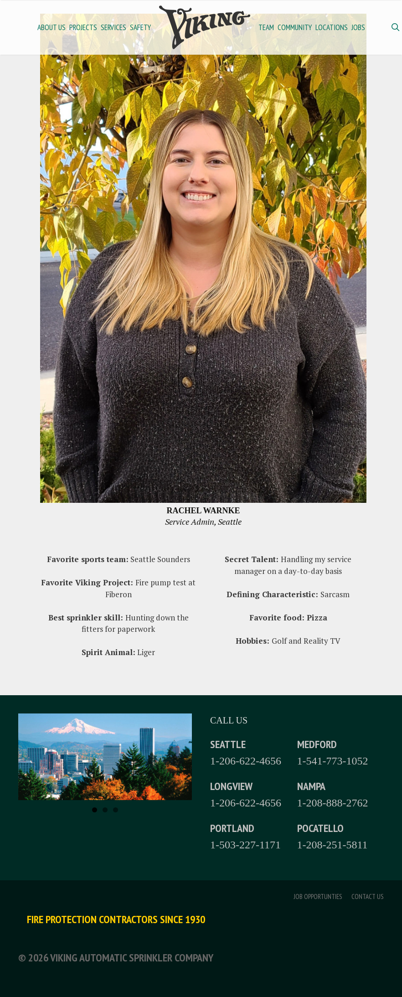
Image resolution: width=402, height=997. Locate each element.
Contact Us (367, 896)
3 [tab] (115, 809)
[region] (105, 757)
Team (266, 27)
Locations (331, 27)
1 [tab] (94, 809)
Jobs (358, 27)
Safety (140, 27)
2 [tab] (105, 809)
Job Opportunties (318, 896)
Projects (83, 27)
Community (295, 27)
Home (205, 27)
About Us (51, 27)
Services (113, 27)
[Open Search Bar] (395, 27)
